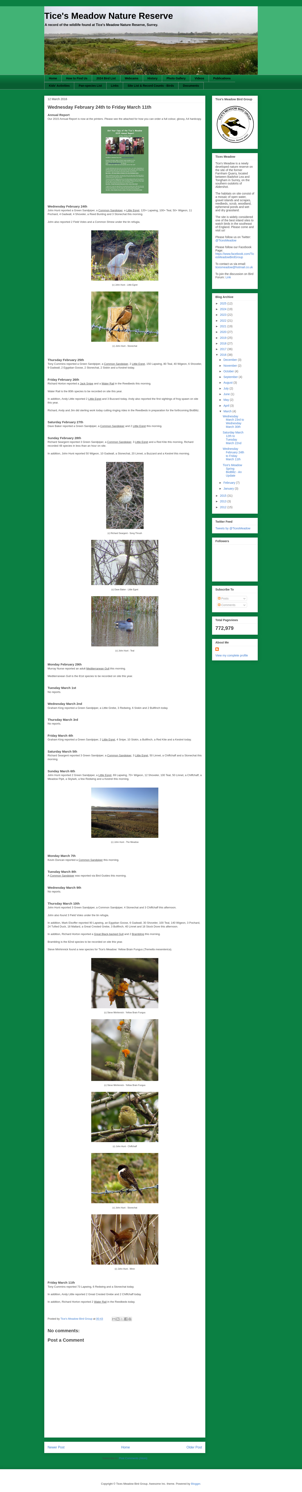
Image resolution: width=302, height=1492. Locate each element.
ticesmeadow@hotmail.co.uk (234, 267)
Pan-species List (90, 85)
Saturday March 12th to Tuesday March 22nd (233, 438)
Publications (222, 78)
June (226, 394)
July (226, 388)
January (229, 488)
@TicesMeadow (225, 240)
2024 (223, 309)
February (229, 482)
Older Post (194, 1447)
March (227, 411)
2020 (223, 332)
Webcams (131, 78)
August (228, 382)
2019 (223, 337)
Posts (223, 598)
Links (115, 85)
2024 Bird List (106, 78)
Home (53, 78)
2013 (223, 501)
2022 (223, 320)
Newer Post (56, 1447)
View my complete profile (231, 655)
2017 (223, 349)
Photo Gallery (176, 78)
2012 (223, 507)
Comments (227, 605)
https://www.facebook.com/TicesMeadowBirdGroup (234, 255)
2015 (223, 495)
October (229, 371)
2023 (223, 314)
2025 (223, 303)
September (230, 377)
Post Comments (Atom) (133, 1458)
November (230, 365)
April (226, 405)
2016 (223, 354)
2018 (223, 343)
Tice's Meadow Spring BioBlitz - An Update (232, 470)
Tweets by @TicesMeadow (232, 528)
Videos (199, 78)
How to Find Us (76, 78)
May (226, 399)
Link (228, 277)
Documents (191, 85)
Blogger (195, 1483)
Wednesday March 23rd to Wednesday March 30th (233, 421)
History (152, 78)
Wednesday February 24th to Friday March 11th (233, 454)
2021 (223, 326)
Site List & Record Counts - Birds (151, 85)
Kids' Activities (59, 85)
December (230, 359)
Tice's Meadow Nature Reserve (108, 16)
